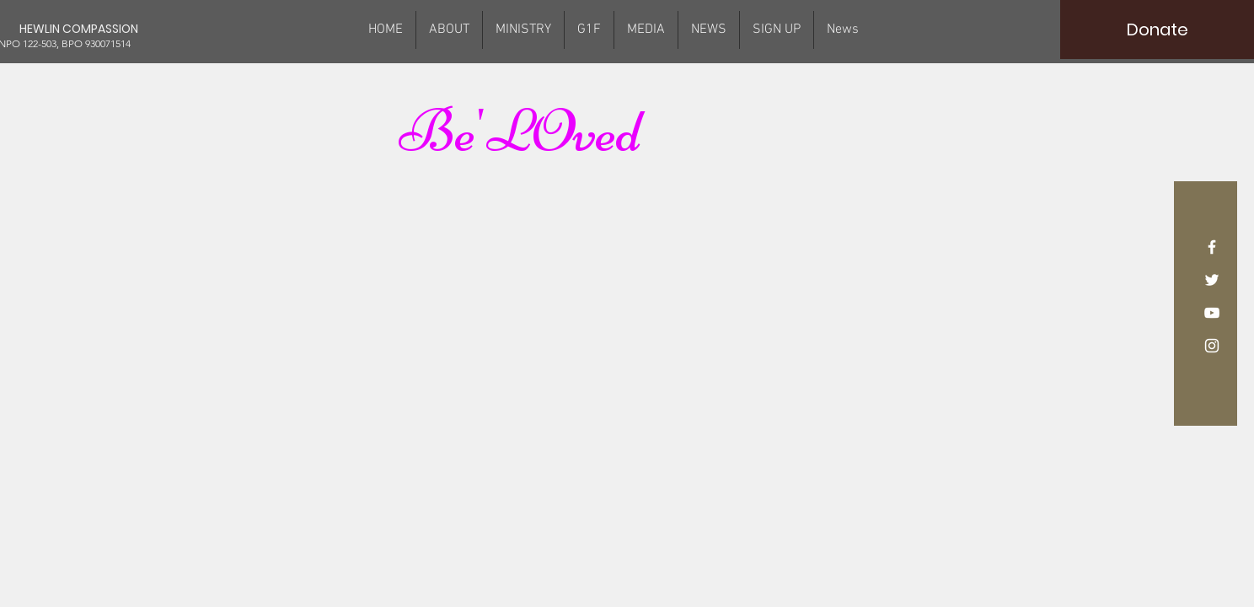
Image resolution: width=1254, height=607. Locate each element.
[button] (523, 30)
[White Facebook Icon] (1212, 247)
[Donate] (1157, 29)
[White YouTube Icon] (1212, 313)
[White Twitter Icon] (1212, 280)
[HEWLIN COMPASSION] (97, 29)
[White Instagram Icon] (1212, 345)
